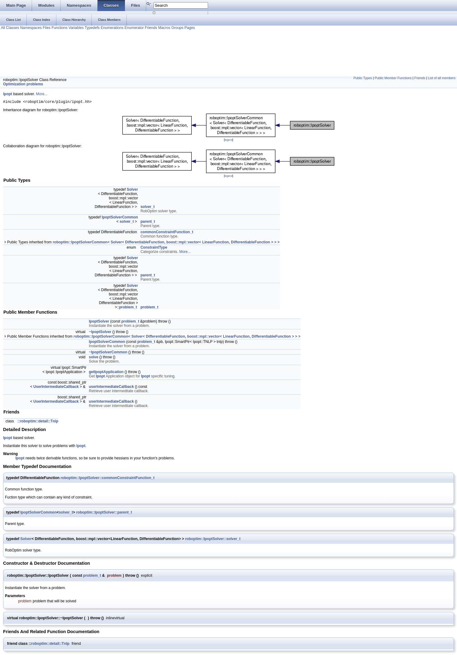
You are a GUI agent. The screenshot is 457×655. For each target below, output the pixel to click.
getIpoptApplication (106, 373)
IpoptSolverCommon (120, 218)
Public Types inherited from (141, 243)
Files (46, 28)
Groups (176, 28)
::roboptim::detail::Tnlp (38, 422)
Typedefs (92, 28)
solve (93, 358)
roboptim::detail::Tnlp (50, 644)
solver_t (147, 207)
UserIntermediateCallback (55, 387)
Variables (75, 28)
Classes (12, 28)
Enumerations (111, 28)
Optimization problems (23, 84)
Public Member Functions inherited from (151, 337)
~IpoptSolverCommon (108, 353)
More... (41, 94)
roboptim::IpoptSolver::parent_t (104, 513)
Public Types (362, 78)
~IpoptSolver (100, 333)
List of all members (441, 78)
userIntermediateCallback (111, 387)
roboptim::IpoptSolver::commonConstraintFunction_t (107, 479)
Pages (189, 28)
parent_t (147, 222)
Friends (150, 28)
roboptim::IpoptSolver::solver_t (212, 540)
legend (228, 140)
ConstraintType (153, 248)
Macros (163, 28)
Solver (132, 190)
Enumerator (133, 28)
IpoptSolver (99, 322)
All (2, 28)
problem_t (128, 308)
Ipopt (7, 94)
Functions (58, 28)
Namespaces (30, 28)
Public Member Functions (393, 78)
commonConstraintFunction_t (166, 233)
